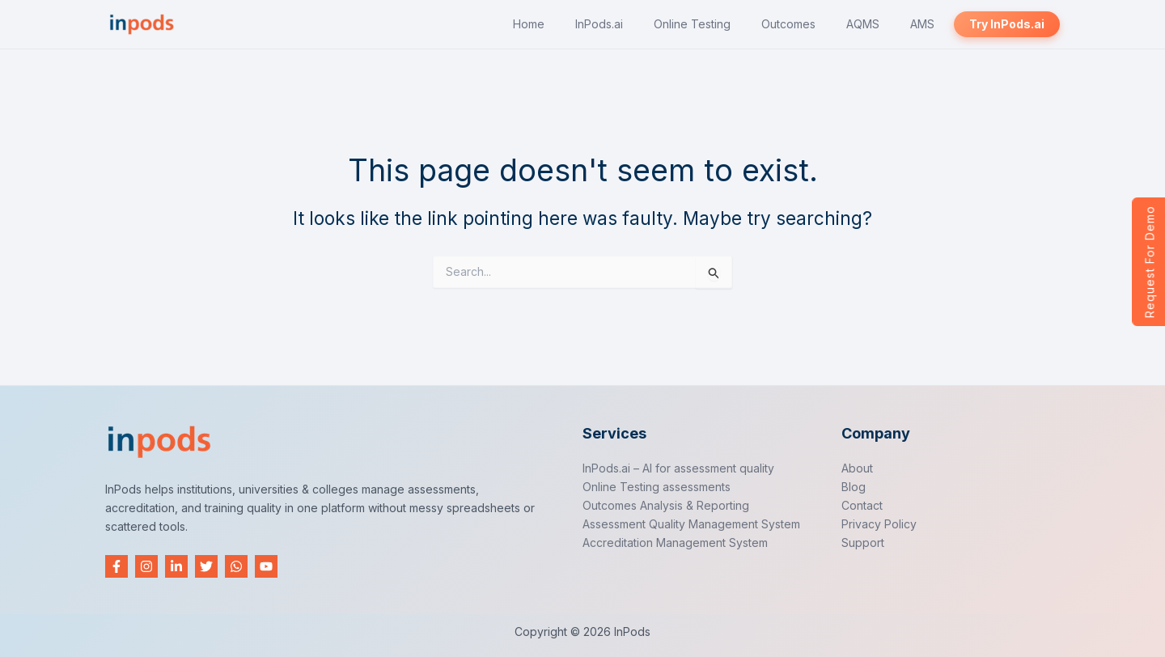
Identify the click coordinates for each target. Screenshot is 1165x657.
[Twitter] (206, 566)
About (857, 468)
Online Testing (692, 24)
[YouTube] (266, 566)
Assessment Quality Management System (691, 524)
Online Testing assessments (656, 487)
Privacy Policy (879, 524)
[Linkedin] (176, 566)
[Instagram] (146, 566)
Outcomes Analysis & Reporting (665, 505)
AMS (922, 24)
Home (528, 24)
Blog (853, 487)
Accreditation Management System (675, 542)
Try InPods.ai (1006, 24)
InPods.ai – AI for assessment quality (678, 468)
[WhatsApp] (236, 566)
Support (862, 542)
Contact (862, 505)
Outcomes (788, 24)
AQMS (862, 24)
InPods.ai (599, 24)
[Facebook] (116, 566)
